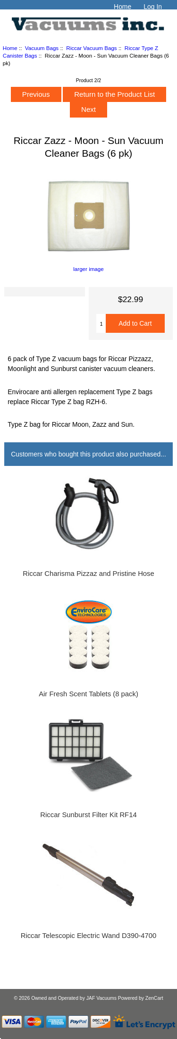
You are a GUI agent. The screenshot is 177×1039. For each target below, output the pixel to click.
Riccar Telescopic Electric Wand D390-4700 (89, 935)
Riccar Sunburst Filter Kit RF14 (88, 815)
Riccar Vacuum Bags (91, 48)
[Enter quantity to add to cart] (101, 323)
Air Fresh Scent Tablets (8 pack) (88, 694)
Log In (152, 6)
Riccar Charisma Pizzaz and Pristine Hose (88, 573)
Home (122, 6)
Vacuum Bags (42, 48)
